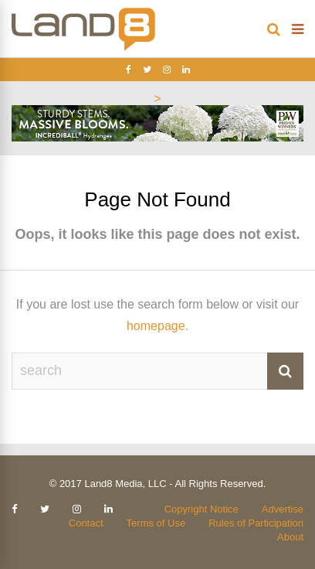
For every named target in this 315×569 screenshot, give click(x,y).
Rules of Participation (255, 523)
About (290, 537)
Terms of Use (156, 523)
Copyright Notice (201, 509)
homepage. (157, 325)
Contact (86, 523)
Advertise (282, 509)
